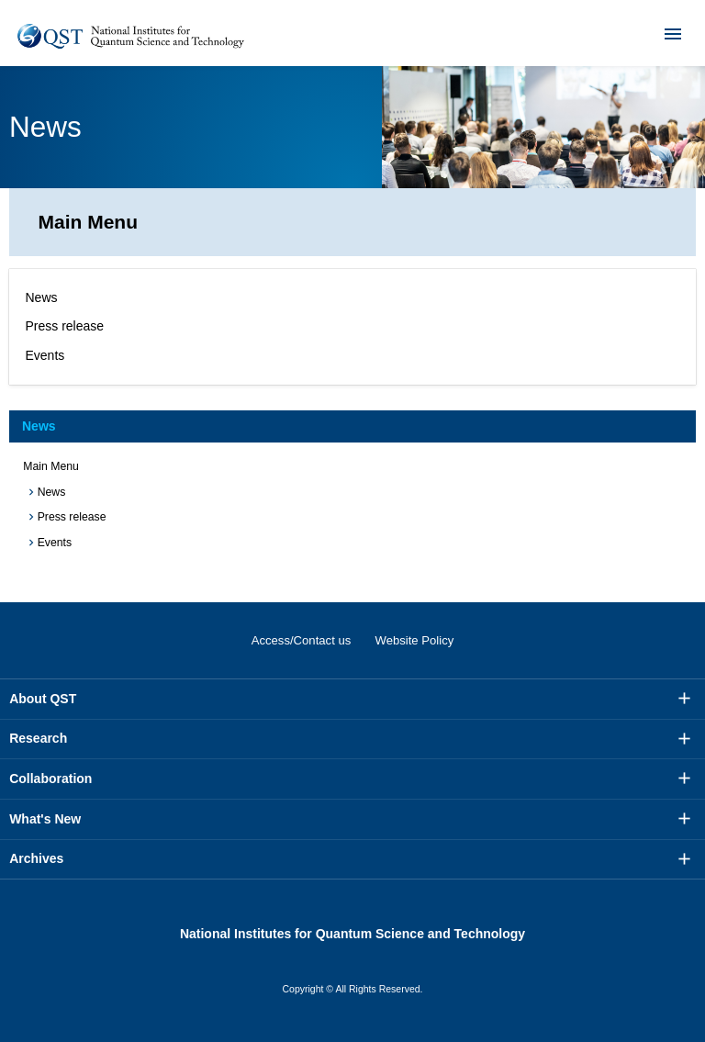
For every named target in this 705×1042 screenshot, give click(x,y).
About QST (42, 698)
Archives (36, 858)
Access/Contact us (302, 640)
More (685, 698)
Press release (65, 326)
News (42, 297)
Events (45, 355)
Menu (661, 33)
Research (38, 738)
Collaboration (50, 778)
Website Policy (414, 640)
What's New (45, 819)
